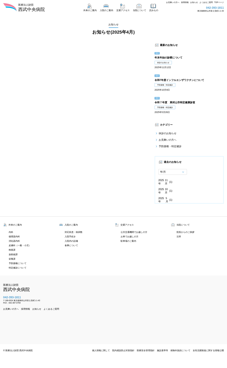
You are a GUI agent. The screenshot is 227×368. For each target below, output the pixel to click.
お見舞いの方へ (172, 2)
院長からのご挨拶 (185, 232)
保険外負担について (180, 350)
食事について (71, 245)
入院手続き (70, 236)
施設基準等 (162, 350)
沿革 (179, 236)
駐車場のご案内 (128, 241)
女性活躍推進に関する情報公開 (208, 350)
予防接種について (17, 263)
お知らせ (194, 2)
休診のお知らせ (165, 133)
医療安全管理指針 (146, 350)
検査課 (12, 250)
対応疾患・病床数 (73, 232)
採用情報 (185, 2)
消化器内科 (14, 241)
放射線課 (13, 254)
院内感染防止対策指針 (123, 350)
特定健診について (17, 267)
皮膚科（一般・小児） (20, 245)
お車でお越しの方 (129, 236)
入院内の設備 (71, 241)
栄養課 (12, 259)
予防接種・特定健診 (168, 146)
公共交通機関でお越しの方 (134, 232)
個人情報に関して (101, 350)
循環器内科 (14, 236)
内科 (11, 232)
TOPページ (219, 2)
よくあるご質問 (206, 2)
